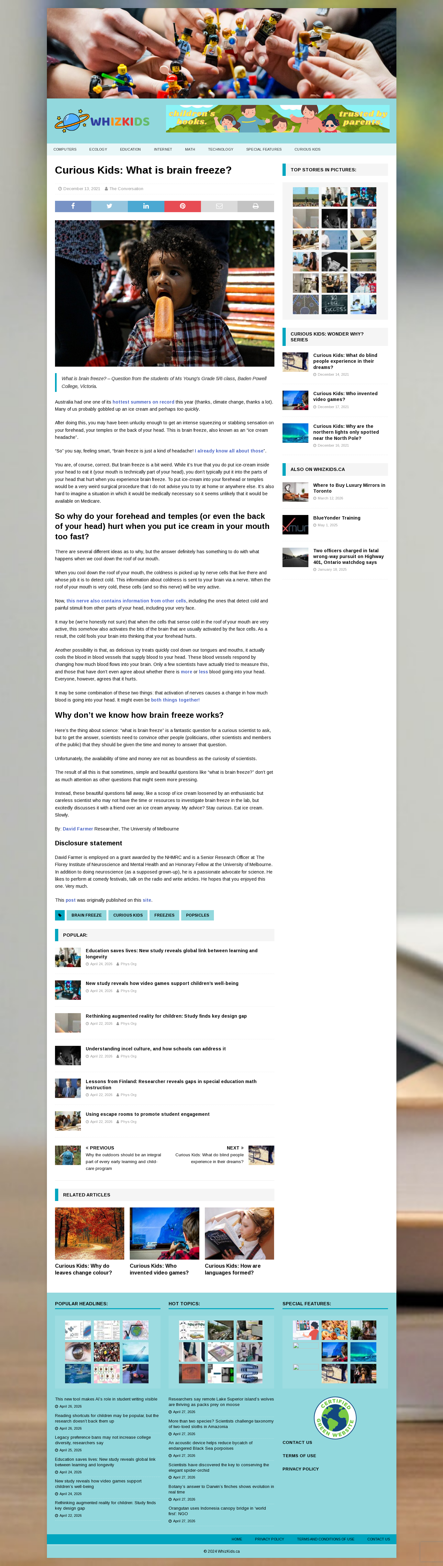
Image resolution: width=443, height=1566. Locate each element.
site (147, 900)
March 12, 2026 (330, 498)
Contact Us (378, 1539)
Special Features (264, 149)
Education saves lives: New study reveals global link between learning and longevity (105, 1462)
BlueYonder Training (336, 517)
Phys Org (129, 964)
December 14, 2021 (333, 374)
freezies (164, 915)
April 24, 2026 (101, 964)
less (203, 671)
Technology (220, 149)
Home (237, 1539)
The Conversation (126, 188)
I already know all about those (229, 450)
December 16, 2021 (333, 445)
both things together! (175, 700)
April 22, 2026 (101, 1023)
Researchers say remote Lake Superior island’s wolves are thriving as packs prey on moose (221, 1402)
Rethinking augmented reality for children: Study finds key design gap (166, 1016)
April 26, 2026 (71, 1406)
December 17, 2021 (333, 407)
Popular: (75, 935)
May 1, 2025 (328, 525)
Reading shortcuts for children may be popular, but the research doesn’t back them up (107, 1418)
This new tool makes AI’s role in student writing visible (106, 1399)
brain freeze (87, 915)
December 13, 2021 (81, 188)
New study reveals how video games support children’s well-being (162, 983)
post (71, 900)
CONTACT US (297, 1442)
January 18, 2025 (332, 569)
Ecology (98, 149)
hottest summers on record (143, 402)
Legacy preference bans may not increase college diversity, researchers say (103, 1440)
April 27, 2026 (184, 1412)
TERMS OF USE (299, 1455)
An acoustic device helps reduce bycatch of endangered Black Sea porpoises (210, 1445)
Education (130, 149)
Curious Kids (307, 149)
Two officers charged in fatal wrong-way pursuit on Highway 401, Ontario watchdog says (348, 556)
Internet (163, 149)
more (186, 671)
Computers (65, 149)
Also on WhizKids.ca (318, 469)
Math (190, 149)
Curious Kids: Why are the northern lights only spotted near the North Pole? (346, 432)
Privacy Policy (269, 1539)
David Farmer (78, 828)
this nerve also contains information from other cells (126, 600)
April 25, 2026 (71, 1450)
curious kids (128, 915)
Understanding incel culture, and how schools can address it (156, 1048)
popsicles (197, 915)
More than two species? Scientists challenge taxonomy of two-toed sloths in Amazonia (221, 1424)
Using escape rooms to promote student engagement (148, 1114)
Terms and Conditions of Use (325, 1539)
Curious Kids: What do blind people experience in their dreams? (345, 361)
